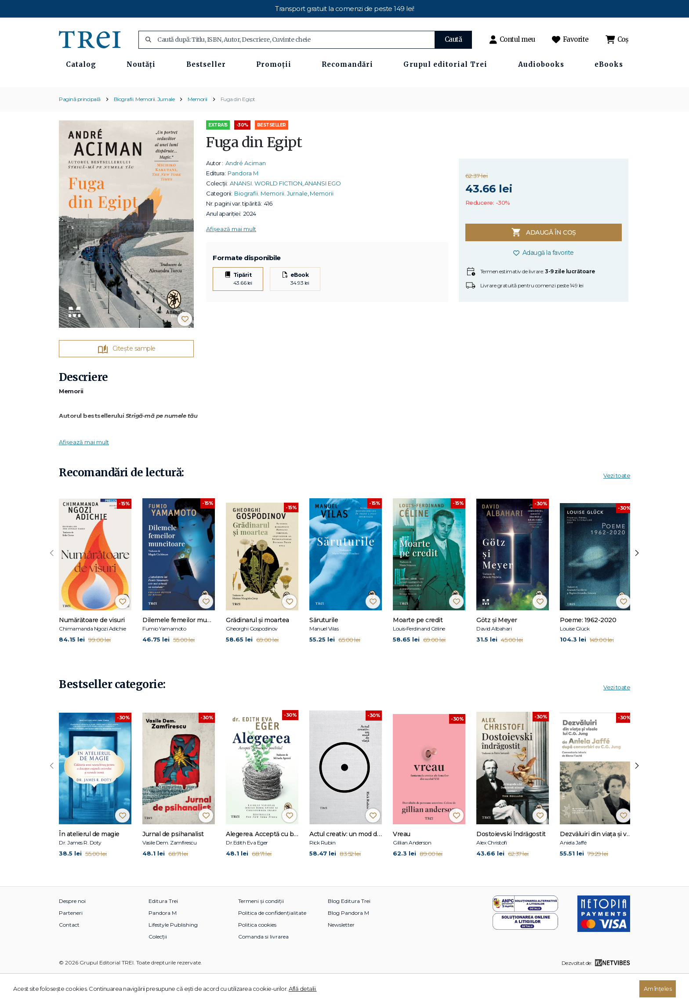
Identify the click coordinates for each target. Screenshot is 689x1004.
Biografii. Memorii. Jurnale (144, 127)
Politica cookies (257, 953)
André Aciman (245, 192)
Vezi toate (616, 504)
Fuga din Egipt (238, 127)
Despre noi (72, 930)
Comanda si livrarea (263, 965)
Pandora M (243, 202)
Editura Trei (163, 930)
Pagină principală (80, 127)
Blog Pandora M (348, 942)
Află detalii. (303, 988)
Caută (453, 39)
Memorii (197, 127)
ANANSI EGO (323, 212)
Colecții (158, 965)
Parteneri (71, 942)
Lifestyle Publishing (173, 953)
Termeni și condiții (261, 930)
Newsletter (341, 953)
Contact (69, 953)
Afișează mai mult (231, 257)
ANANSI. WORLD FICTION (266, 212)
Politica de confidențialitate (272, 942)
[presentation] (52, 582)
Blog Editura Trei (349, 930)
